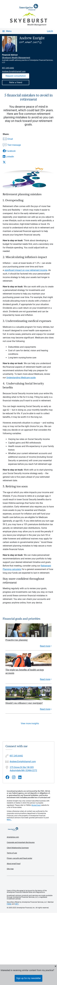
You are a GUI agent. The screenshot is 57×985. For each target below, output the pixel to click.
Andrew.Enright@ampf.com (14, 71)
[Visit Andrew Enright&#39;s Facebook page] (7, 777)
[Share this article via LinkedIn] (12, 156)
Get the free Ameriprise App (31, 882)
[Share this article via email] (12, 139)
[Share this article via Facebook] (12, 151)
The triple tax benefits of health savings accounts (24, 671)
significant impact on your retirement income (25, 270)
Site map (10, 869)
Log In (50, 31)
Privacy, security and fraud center (19, 858)
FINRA (9, 904)
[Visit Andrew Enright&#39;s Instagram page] (13, 777)
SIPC (17, 904)
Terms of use (12, 853)
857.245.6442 (8, 68)
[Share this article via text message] (12, 145)
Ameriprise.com (13, 837)
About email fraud (13, 864)
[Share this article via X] (12, 162)
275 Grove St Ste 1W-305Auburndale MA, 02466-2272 (23, 769)
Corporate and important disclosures (21, 842)
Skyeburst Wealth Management (16, 57)
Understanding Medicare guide (21, 377)
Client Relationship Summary (18, 848)
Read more (45, 646)
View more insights (30, 723)
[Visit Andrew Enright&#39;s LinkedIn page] (20, 777)
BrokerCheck (36, 805)
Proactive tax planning (16, 640)
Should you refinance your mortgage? (24, 703)
